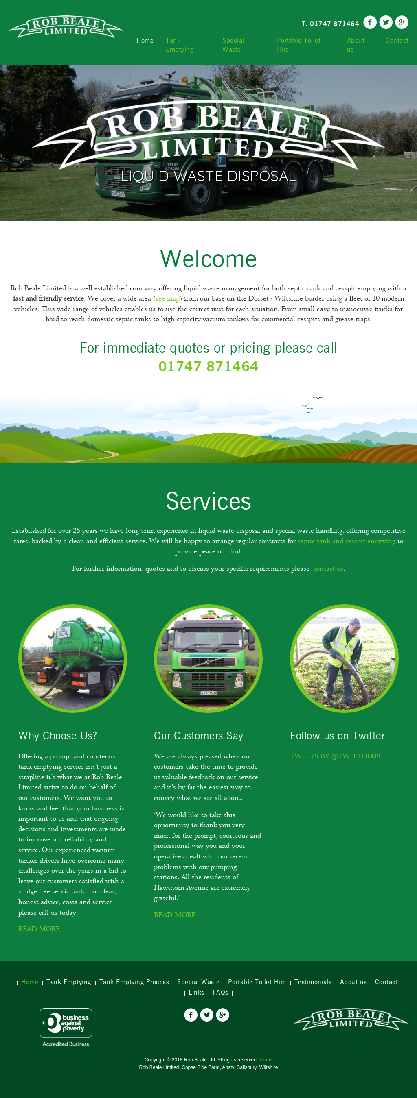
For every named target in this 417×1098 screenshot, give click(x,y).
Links (196, 992)
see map (168, 299)
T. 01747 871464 (331, 24)
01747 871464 (208, 366)
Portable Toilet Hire (299, 45)
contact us (328, 569)
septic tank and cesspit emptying (346, 542)
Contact (397, 40)
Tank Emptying (179, 45)
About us (356, 45)
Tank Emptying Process (134, 982)
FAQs (220, 992)
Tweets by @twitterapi (335, 757)
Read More (39, 930)
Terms (265, 1060)
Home (145, 40)
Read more (174, 916)
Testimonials (313, 982)
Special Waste (233, 45)
